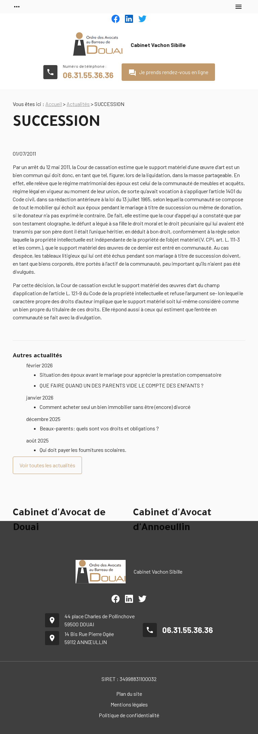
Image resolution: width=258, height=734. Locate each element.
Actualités (78, 104)
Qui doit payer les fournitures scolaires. (83, 450)
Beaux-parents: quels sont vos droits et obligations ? (99, 428)
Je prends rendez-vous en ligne (168, 73)
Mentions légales (129, 704)
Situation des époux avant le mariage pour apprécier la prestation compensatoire (130, 374)
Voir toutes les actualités (47, 465)
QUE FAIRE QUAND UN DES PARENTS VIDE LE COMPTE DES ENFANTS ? (122, 385)
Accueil (53, 104)
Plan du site (129, 693)
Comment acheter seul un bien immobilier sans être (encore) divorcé (115, 407)
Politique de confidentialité (129, 715)
